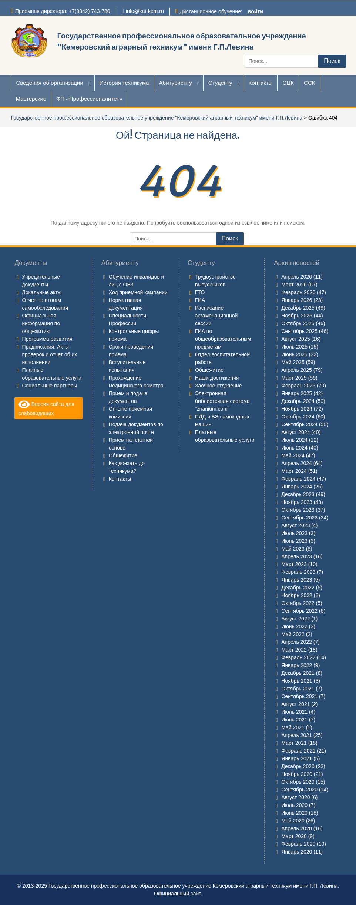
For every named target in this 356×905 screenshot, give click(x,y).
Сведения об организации (49, 83)
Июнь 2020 (294, 813)
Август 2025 (295, 339)
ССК (309, 83)
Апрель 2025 (296, 370)
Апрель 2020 (296, 828)
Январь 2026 (296, 300)
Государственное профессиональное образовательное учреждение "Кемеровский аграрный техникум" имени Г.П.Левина (156, 118)
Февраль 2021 (298, 751)
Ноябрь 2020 (296, 774)
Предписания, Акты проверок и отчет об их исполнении (49, 354)
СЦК (288, 83)
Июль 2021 (294, 712)
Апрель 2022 (296, 642)
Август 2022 (295, 619)
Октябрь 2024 (297, 417)
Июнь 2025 (294, 354)
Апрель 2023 (296, 556)
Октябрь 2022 (297, 603)
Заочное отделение (218, 385)
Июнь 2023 (294, 541)
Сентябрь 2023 (299, 518)
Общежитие (123, 455)
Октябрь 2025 (297, 323)
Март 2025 (294, 378)
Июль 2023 (294, 533)
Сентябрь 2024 (299, 424)
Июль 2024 (294, 440)
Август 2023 (295, 525)
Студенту (220, 83)
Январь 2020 (296, 852)
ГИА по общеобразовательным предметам (223, 339)
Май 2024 (292, 455)
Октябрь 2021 (297, 689)
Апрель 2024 (296, 463)
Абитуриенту (175, 83)
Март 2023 (294, 564)
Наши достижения (217, 378)
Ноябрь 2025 (296, 316)
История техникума (124, 83)
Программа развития (47, 339)
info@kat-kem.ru (145, 11)
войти (255, 11)
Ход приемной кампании (138, 292)
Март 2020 (294, 836)
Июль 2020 (294, 805)
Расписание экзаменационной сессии (216, 315)
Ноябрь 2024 (296, 409)
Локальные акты (41, 292)
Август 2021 (295, 704)
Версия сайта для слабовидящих (46, 407)
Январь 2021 (296, 758)
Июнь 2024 (294, 448)
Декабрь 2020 (298, 766)
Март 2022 (294, 650)
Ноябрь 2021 (296, 681)
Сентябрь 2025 (299, 331)
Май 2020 (292, 821)
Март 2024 (294, 471)
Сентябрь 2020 (299, 790)
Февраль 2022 (298, 657)
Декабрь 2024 (298, 401)
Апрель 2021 (296, 735)
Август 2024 (295, 432)
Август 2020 (295, 797)
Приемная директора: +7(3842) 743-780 (62, 11)
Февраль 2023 (298, 572)
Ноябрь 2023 (296, 502)
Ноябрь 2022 (296, 595)
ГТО (200, 292)
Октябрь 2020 (297, 782)
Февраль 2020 (298, 844)
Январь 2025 (296, 393)
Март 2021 (294, 743)
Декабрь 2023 (298, 494)
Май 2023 (292, 549)
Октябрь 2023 (297, 510)
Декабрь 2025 (298, 308)
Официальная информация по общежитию (41, 323)
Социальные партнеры (49, 385)
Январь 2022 (296, 665)
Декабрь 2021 (298, 673)
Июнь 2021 (294, 720)
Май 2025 (292, 362)
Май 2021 (292, 727)
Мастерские (31, 98)
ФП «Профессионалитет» (89, 98)
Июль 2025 (294, 347)
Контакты (261, 83)
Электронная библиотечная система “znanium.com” (222, 401)
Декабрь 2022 (298, 588)
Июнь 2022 (294, 626)
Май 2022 (292, 634)
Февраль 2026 (298, 292)
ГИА (200, 300)
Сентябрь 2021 (299, 696)
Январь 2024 (296, 486)
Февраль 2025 (298, 385)
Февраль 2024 (298, 479)
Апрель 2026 (296, 277)
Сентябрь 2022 (299, 611)
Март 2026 (294, 284)
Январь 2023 (296, 580)
